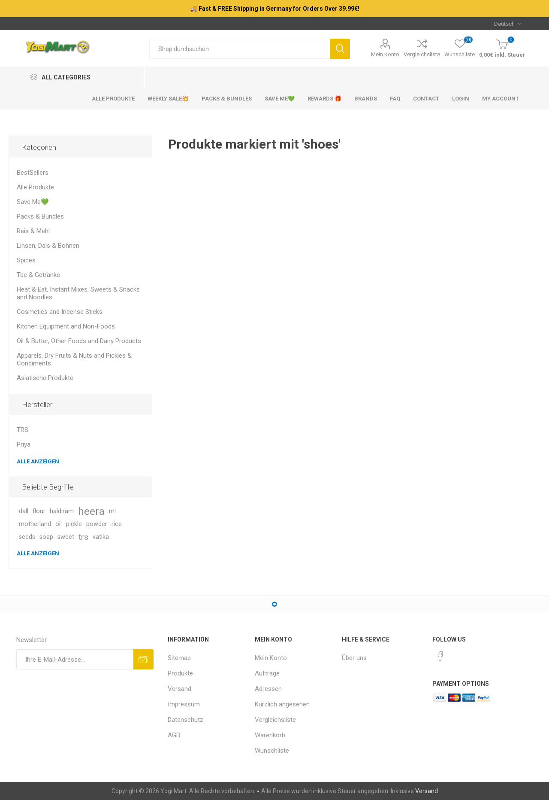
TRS (22, 430)
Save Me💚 (33, 202)
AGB (174, 735)
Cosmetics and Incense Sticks (60, 312)
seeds (27, 537)
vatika (101, 537)
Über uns (354, 658)
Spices (26, 260)
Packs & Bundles (40, 216)
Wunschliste (272, 750)
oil (58, 524)
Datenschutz (185, 720)
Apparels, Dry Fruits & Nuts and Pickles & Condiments (74, 359)
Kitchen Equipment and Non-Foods (66, 326)
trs (83, 537)
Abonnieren (143, 659)
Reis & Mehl (33, 231)
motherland (35, 524)
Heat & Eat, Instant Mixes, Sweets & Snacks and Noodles (78, 293)
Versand (179, 689)
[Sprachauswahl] (507, 23)
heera (91, 511)
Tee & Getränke (38, 275)
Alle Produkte (35, 187)
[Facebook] (440, 656)
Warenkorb (270, 735)
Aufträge (267, 673)
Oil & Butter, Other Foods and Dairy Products (79, 341)
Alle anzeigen (38, 461)
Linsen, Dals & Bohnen (48, 245)
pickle (74, 524)
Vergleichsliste (422, 54)
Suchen (340, 49)
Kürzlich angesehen (282, 704)
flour (39, 511)
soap (46, 537)
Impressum (184, 704)
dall (23, 511)
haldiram (62, 511)
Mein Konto (385, 54)
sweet (65, 537)
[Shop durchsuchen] (239, 49)
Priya (23, 444)
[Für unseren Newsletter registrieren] (74, 659)
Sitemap (179, 658)
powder (96, 524)
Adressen (268, 689)
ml (112, 511)
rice (117, 524)
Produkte (180, 673)
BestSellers (32, 172)
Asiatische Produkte (45, 378)
